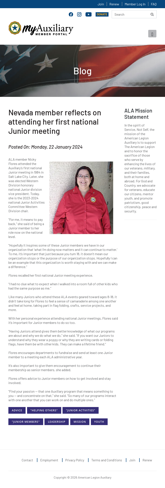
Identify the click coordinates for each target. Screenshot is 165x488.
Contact (27, 460)
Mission (80, 422)
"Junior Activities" (80, 410)
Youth (99, 422)
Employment (49, 460)
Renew (114, 4)
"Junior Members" (26, 422)
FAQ (154, 4)
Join (101, 4)
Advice (17, 410)
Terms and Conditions (106, 460)
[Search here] (134, 14)
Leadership (56, 422)
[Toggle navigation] (152, 33)
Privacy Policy (74, 460)
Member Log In (135, 4)
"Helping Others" (44, 410)
